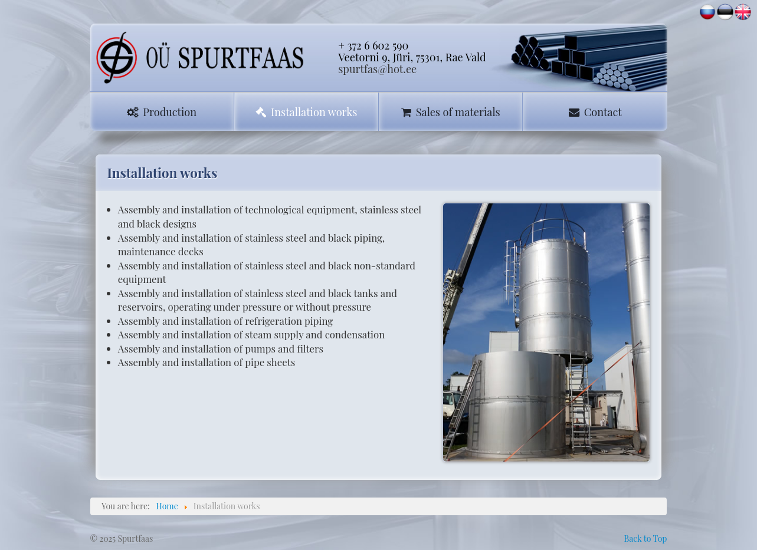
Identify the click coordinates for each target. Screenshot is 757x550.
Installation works (306, 111)
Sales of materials (450, 111)
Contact (595, 111)
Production (161, 111)
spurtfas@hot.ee (377, 69)
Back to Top (645, 538)
